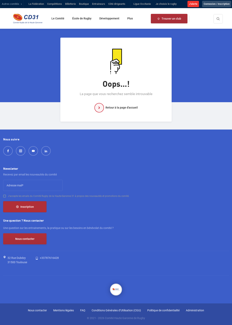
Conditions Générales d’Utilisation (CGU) (116, 310)
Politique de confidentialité (163, 310)
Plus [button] (130, 18)
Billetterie (70, 3)
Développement (109, 18)
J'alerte (193, 3)
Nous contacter (24, 238)
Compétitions (54, 3)
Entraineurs (98, 3)
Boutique (84, 3)
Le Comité (57, 18)
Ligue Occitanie (142, 3)
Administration (195, 310)
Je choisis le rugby (166, 3)
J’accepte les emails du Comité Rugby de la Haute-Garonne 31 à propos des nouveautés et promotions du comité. (68, 196)
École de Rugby (81, 18)
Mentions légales (63, 310)
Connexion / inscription (217, 3)
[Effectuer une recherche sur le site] (221, 18)
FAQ (82, 310)
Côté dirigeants (116, 3)
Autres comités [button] (10, 3)
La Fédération (36, 3)
